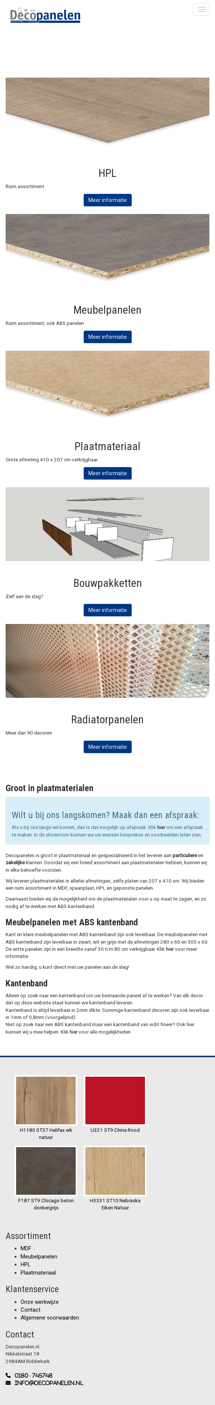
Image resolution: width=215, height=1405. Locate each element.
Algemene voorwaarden (50, 1317)
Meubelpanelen (39, 1256)
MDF (26, 1248)
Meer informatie (107, 200)
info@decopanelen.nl (47, 1383)
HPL (26, 1264)
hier (161, 827)
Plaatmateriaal (38, 1272)
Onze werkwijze (40, 1302)
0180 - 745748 (31, 1375)
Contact (30, 1309)
